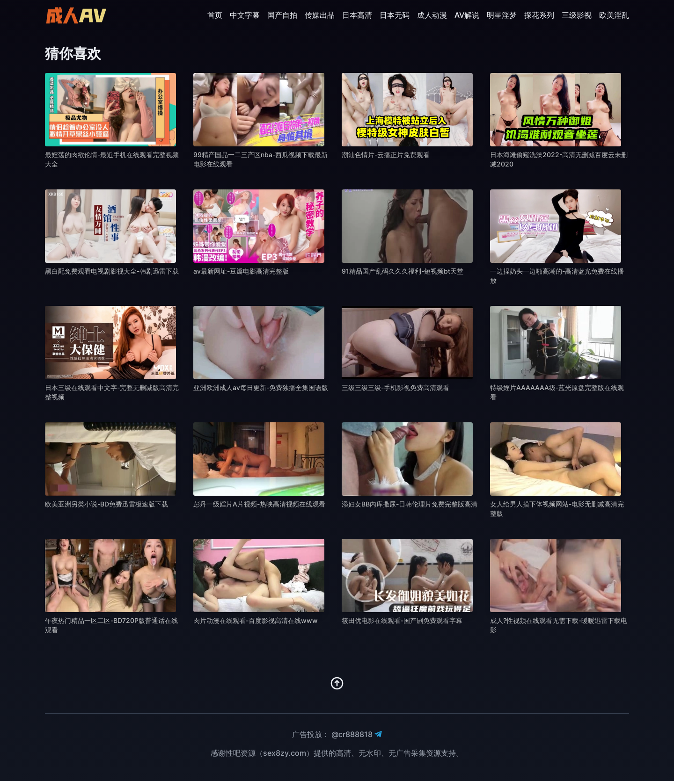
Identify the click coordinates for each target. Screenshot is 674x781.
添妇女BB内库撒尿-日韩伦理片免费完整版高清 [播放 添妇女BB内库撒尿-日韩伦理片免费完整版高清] (409, 504)
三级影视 (577, 15)
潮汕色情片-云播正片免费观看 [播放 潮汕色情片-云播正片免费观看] (386, 155)
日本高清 (357, 15)
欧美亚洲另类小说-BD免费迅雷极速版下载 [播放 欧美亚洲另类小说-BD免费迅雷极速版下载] (106, 504)
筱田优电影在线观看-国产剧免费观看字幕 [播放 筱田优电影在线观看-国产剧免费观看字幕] (402, 620)
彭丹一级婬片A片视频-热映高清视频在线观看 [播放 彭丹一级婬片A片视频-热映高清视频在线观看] (259, 504)
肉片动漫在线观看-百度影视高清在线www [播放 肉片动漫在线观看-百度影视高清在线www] (255, 620)
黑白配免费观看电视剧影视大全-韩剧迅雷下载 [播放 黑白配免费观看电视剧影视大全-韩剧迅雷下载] (112, 271)
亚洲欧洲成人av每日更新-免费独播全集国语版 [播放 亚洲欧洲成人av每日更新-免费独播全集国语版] (260, 387)
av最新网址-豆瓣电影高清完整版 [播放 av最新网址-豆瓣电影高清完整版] (241, 271)
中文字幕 (245, 15)
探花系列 (539, 15)
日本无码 (395, 15)
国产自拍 (282, 15)
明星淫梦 (502, 15)
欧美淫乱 (614, 15)
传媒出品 (320, 15)
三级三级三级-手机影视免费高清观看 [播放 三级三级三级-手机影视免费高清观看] (395, 387)
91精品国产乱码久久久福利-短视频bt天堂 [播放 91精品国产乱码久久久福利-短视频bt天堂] (402, 271)
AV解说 (466, 15)
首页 (214, 15)
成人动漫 (432, 15)
